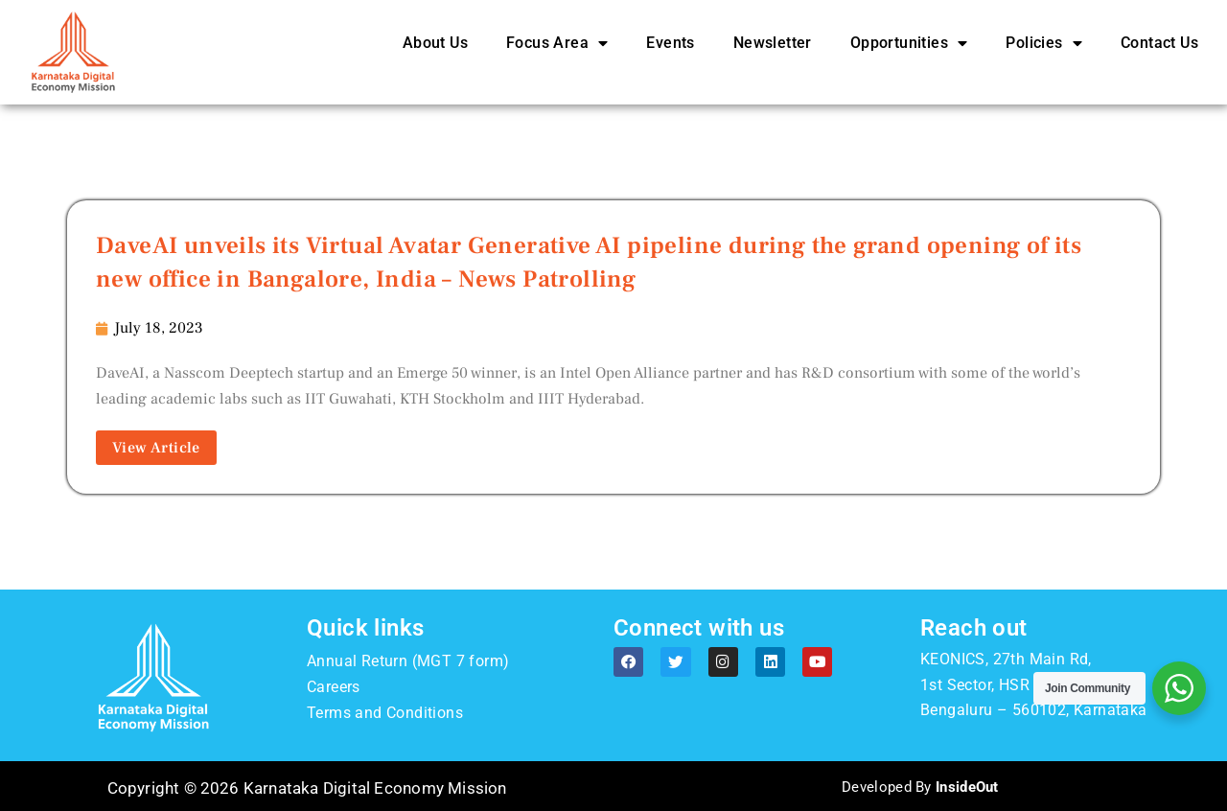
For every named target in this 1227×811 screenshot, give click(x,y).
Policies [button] (1044, 43)
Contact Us (1159, 43)
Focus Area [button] (557, 43)
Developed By (919, 786)
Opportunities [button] (909, 43)
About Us (435, 43)
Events (670, 43)
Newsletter (772, 43)
